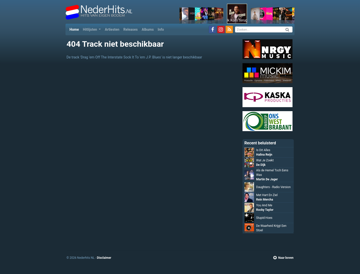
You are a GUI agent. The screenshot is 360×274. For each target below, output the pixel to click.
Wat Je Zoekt (265, 160)
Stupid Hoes (264, 218)
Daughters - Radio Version (273, 187)
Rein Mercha (264, 199)
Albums (148, 29)
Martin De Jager (267, 179)
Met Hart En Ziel (267, 195)
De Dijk (261, 165)
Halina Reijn (264, 154)
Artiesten (112, 29)
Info (161, 29)
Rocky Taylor (265, 210)
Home (75, 29)
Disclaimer (104, 258)
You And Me (264, 205)
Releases (130, 29)
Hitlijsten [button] (90, 29)
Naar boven (283, 258)
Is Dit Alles (263, 150)
